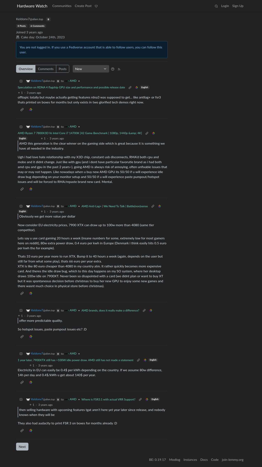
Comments (46, 69)
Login (225, 6)
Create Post (83, 6)
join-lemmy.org (232, 459)
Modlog (174, 459)
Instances (190, 459)
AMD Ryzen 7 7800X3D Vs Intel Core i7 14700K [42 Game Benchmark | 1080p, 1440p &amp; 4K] (80, 133)
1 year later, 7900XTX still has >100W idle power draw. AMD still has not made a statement (75, 360)
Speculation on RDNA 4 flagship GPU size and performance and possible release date (71, 87)
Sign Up (237, 6)
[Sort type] (91, 69)
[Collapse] (21, 81)
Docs (204, 459)
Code (215, 459)
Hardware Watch (32, 5)
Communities (61, 6)
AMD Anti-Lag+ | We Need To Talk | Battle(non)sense (115, 206)
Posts (63, 69)
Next (22, 446)
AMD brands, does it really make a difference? (110, 310)
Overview (26, 69)
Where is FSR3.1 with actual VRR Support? (109, 399)
